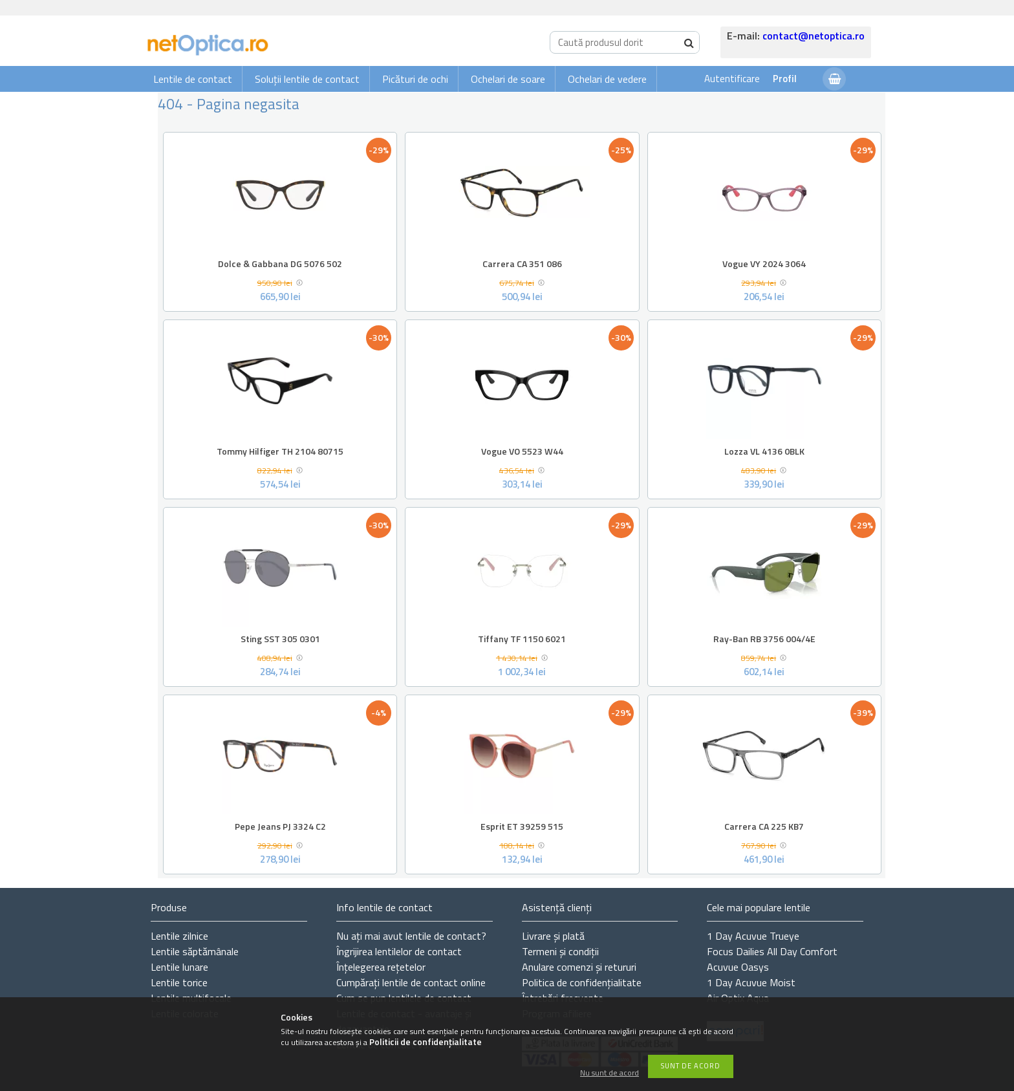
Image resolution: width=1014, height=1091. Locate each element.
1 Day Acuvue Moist (751, 982)
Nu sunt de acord (609, 1073)
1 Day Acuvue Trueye (753, 936)
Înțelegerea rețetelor (381, 967)
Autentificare (732, 78)
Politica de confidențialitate (582, 982)
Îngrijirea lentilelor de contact (399, 951)
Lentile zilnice (179, 936)
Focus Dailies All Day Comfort (772, 951)
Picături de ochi (415, 79)
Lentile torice (179, 982)
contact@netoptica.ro (813, 35)
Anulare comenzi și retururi (579, 967)
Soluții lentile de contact (307, 79)
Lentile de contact (192, 79)
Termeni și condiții (560, 951)
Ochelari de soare (508, 79)
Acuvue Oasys (738, 967)
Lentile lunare (179, 967)
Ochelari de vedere (607, 79)
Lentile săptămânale (195, 951)
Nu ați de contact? (411, 936)
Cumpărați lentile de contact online (411, 982)
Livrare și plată (553, 936)
